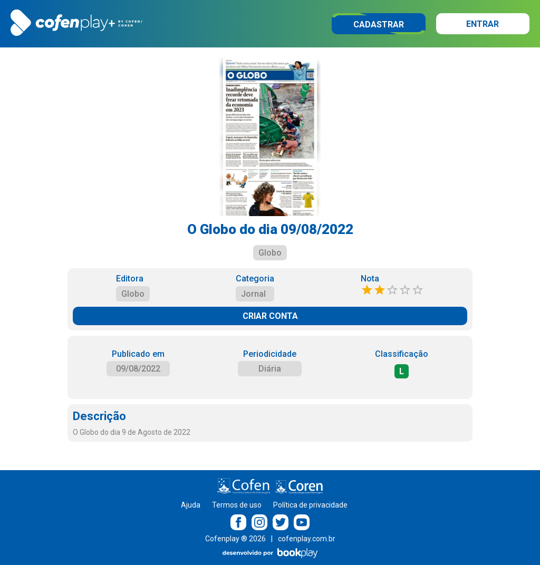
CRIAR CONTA (270, 316)
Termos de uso (237, 505)
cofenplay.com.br (306, 538)
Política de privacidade (310, 505)
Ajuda (190, 505)
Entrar (482, 24)
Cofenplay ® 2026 (235, 538)
